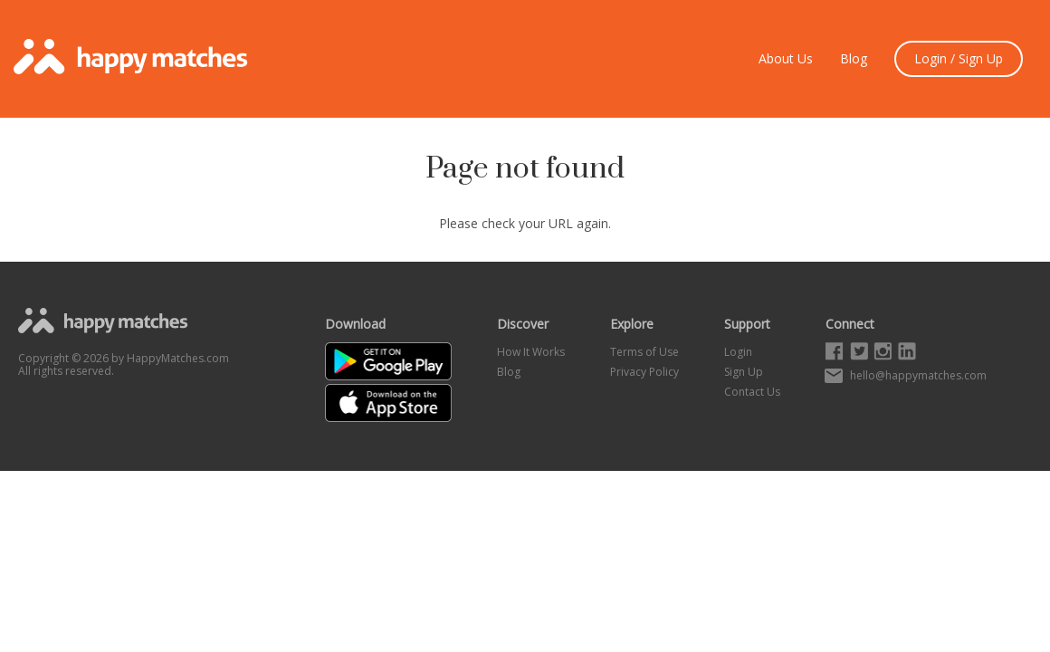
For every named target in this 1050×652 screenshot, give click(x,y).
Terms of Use (644, 352)
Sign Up (743, 371)
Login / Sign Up (958, 58)
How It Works (531, 352)
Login (738, 352)
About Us (786, 59)
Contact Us (752, 391)
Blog (853, 59)
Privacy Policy (644, 371)
